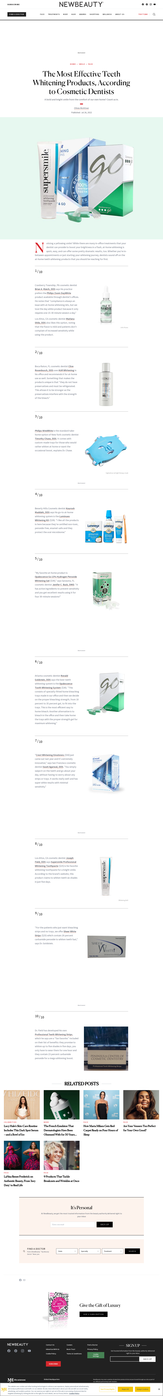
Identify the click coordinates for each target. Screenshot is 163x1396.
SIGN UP (105, 1224)
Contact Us (50, 1345)
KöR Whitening (66, 370)
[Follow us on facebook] (143, 4)
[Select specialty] (90, 1251)
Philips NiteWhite (44, 430)
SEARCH (132, 1251)
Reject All (125, 1389)
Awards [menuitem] (82, 14)
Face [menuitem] (42, 14)
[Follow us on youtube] (155, 4)
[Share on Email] (24, 1280)
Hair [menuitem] (73, 14)
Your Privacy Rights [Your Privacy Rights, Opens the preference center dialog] (108, 1389)
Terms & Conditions (74, 1354)
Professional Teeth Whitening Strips (53, 1034)
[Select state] (67, 1251)
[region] (81, 1389)
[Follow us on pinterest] (147, 4)
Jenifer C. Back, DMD (63, 584)
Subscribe (13, 4)
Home (73, 64)
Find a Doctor (92, 1345)
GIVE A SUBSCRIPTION (93, 1314)
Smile (82, 64)
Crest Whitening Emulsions (50, 754)
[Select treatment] (112, 1251)
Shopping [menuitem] (94, 14)
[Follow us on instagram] (151, 4)
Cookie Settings (96, 1355)
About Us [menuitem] (120, 14)
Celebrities (10, 1122)
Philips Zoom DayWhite (59, 293)
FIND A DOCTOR (16, 14)
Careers (69, 1345)
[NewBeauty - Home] (81, 4)
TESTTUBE (143, 14)
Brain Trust (71, 1349)
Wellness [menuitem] (107, 14)
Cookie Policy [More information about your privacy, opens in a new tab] (74, 1393)
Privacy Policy (92, 1349)
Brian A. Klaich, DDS (45, 289)
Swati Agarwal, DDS (53, 766)
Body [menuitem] (65, 14)
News (46, 1122)
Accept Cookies (142, 1389)
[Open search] (154, 14)
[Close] (159, 1389)
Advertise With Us (52, 1349)
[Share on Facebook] (20, 1280)
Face (90, 64)
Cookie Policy (51, 1354)
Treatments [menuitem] (54, 14)
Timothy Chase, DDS (45, 438)
